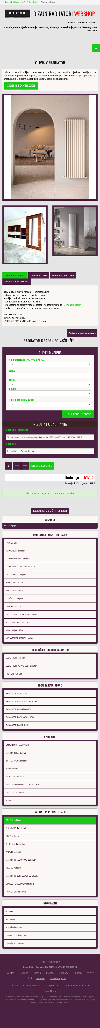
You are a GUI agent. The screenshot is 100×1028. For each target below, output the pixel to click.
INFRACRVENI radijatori (16, 761)
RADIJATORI (11, 543)
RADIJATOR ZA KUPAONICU (19, 709)
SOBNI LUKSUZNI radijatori (18, 559)
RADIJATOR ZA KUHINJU (17, 725)
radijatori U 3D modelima (16, 792)
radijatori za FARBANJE (16, 753)
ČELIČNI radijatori (30, 2)
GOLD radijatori (12, 836)
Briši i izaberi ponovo (78, 414)
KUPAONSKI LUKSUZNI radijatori (20, 567)
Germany (63, 973)
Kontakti (13, 985)
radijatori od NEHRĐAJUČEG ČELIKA (22, 876)
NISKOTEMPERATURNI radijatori (20, 638)
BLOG (8, 800)
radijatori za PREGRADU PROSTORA (22, 785)
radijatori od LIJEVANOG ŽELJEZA (21, 860)
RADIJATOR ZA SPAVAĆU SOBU (20, 717)
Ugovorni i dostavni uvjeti (16, 935)
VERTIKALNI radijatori (15, 590)
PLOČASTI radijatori (14, 598)
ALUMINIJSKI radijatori (16, 828)
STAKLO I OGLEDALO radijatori (20, 884)
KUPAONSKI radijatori (15, 551)
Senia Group (50, 991)
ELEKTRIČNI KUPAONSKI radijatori (21, 666)
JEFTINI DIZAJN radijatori (17, 622)
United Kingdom (58, 978)
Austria (10, 973)
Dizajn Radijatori (12, 2)
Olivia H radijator (72, 305)
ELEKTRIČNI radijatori (15, 658)
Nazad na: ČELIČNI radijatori (50, 510)
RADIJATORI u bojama (16, 892)
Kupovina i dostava (14, 927)
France (49, 973)
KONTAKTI (10, 911)
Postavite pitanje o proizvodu (82, 333)
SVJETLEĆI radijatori (15, 777)
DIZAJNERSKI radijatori (16, 575)
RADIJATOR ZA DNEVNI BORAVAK (21, 701)
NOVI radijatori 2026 (14, 630)
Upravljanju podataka (15, 943)
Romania (90, 972)
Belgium (24, 973)
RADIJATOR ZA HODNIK (17, 693)
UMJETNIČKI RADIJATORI (17, 745)
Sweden (40, 978)
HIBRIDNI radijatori (14, 674)
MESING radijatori (13, 868)
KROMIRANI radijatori (15, 844)
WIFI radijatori (12, 769)
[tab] (15, 275)
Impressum (10, 919)
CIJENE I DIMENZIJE (21, 85)
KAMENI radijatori (13, 852)
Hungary (78, 973)
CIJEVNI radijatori (13, 606)
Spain (30, 978)
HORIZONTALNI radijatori (17, 582)
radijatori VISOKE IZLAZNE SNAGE (21, 614)
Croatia (37, 973)
